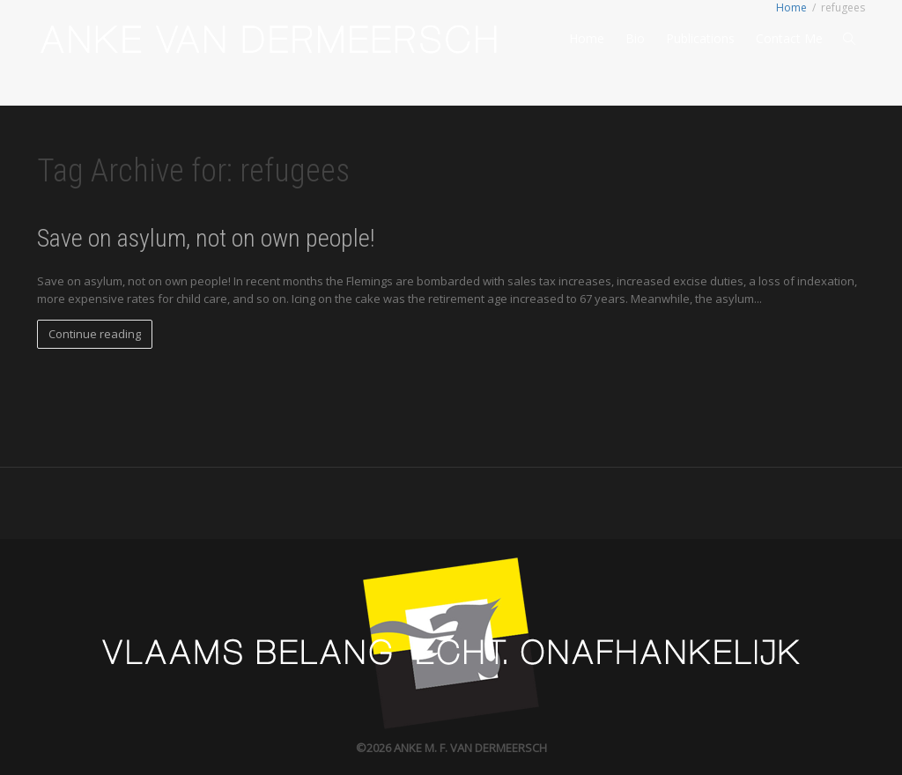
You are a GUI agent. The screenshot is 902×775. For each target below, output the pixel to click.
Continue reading (94, 334)
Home (586, 38)
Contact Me (789, 38)
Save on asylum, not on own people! (205, 238)
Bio (635, 38)
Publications (700, 38)
